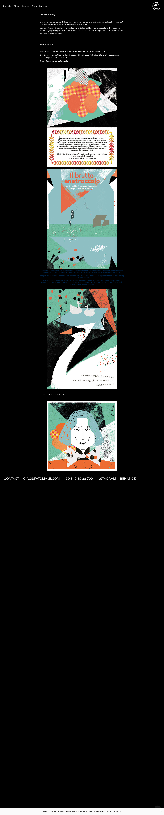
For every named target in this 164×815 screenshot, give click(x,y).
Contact (25, 6)
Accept (109, 811)
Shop (34, 6)
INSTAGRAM (107, 479)
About (17, 6)
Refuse (117, 811)
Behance (43, 6)
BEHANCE (128, 479)
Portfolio (7, 6)
